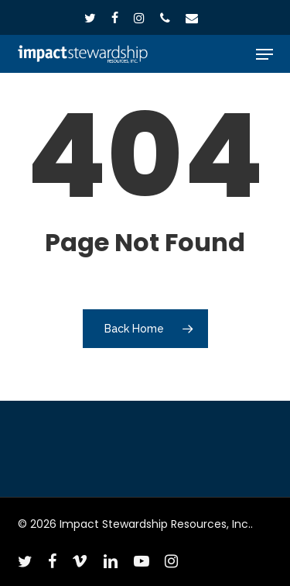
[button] (264, 54)
